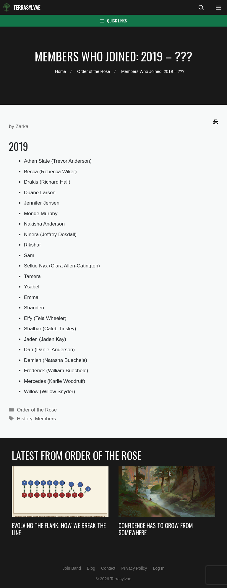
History (24, 419)
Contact (108, 568)
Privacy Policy (134, 568)
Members (45, 419)
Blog (91, 568)
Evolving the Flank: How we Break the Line (59, 529)
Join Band (72, 568)
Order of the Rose (37, 410)
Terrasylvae (26, 7)
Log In (158, 568)
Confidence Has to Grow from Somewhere (156, 529)
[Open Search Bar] (201, 7)
